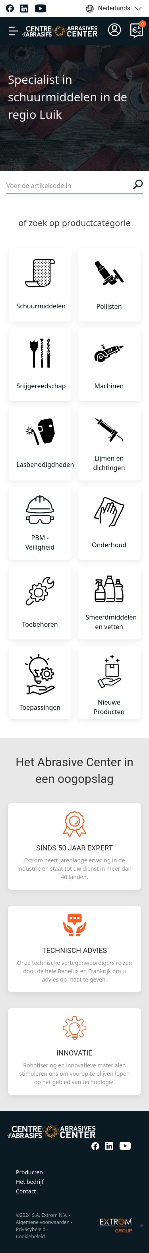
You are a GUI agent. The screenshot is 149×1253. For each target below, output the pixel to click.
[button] (13, 31)
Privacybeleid (31, 1229)
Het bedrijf (30, 1181)
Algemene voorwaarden (43, 1222)
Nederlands (114, 9)
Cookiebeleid (30, 1236)
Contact (26, 1191)
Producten (29, 1172)
